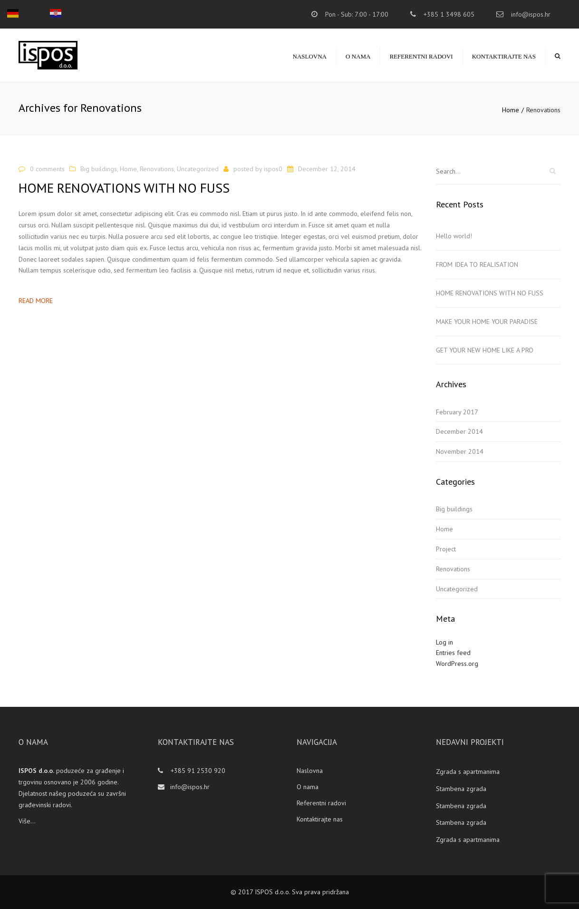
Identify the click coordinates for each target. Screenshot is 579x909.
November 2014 (459, 451)
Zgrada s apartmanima (468, 771)
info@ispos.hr (530, 14)
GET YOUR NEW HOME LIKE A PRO (484, 350)
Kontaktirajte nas (504, 56)
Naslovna (310, 56)
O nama (358, 56)
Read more (36, 300)
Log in (444, 642)
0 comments (47, 169)
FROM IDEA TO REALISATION (477, 264)
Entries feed (453, 652)
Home (510, 110)
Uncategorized (198, 169)
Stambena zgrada (461, 788)
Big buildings (98, 169)
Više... (27, 821)
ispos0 (273, 169)
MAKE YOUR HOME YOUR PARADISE (487, 321)
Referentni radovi (421, 56)
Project (446, 549)
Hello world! (454, 236)
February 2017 (457, 412)
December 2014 (459, 431)
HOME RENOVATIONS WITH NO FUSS (489, 293)
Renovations (157, 169)
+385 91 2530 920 (197, 770)
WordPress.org (457, 663)
